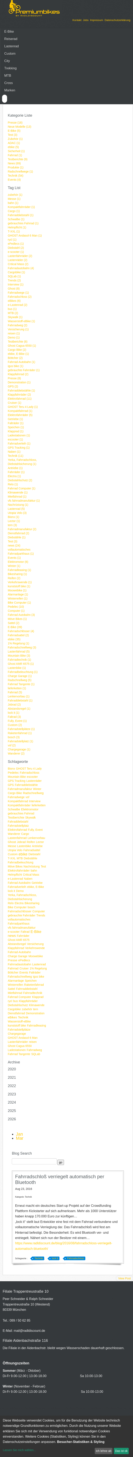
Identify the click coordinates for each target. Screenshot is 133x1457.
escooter (32, 776)
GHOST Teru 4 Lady (29, 768)
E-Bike (9, 31)
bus (15, 1001)
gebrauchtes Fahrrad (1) (23, 223)
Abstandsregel (17, 944)
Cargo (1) (14, 211)
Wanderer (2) (16, 753)
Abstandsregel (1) (19, 708)
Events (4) (14, 179)
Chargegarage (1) (19, 749)
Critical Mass (31, 874)
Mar (19, 1138)
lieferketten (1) (17, 688)
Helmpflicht (15, 874)
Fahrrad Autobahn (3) (21, 614)
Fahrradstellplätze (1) (21, 729)
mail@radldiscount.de (29, 1330)
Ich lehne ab (103, 1451)
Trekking (10, 68)
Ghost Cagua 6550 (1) (22, 345)
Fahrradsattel (31, 850)
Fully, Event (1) (17, 720)
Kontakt (77, 20)
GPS (11, 785)
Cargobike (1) (16, 272)
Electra (19, 903)
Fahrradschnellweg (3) (22, 647)
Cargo (25, 833)
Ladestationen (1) (19, 435)
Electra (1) (14, 476)
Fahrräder (23, 935)
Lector (40, 842)
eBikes (12, 1017)
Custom (9, 53)
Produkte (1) (15, 167)
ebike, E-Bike (35, 886)
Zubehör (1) (15, 139)
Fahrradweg (34, 1050)
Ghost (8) (14, 288)
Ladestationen (17, 1050)
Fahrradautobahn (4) (21, 268)
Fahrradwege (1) (18, 292)
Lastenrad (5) (16, 508)
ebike (23, 854)
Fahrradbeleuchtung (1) (22, 672)
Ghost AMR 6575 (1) (21, 663)
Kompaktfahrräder (19, 805)
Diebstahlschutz (18, 1005)
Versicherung (35, 944)
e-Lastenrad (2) (17, 304)
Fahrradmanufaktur (20, 789)
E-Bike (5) (14, 130)
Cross (8, 83)
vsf (27, 797)
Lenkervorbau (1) (19, 696)
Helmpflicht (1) (17, 227)
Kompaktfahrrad (18, 801)
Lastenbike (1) (17, 667)
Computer (38, 911)
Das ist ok (121, 1451)
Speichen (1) (16, 427)
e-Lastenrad (15, 878)
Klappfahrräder (28, 1001)
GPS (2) (13, 386)
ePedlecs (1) (16, 243)
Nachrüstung (31, 866)
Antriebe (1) (15, 468)
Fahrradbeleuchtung (20, 862)
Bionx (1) (13, 517)
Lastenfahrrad (17, 838)
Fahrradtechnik (32, 993)
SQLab (35, 1054)
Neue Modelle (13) (19, 126)
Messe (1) (14, 198)
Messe (12, 846)
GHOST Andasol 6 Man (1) (25, 235)
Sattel (11, 988)
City (7, 61)
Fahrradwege (16, 797)
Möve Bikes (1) (17, 619)
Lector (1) (14, 521)
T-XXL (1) (14, 231)
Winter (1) (14, 566)
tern (35, 1009)
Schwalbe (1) (16, 219)
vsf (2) (12, 745)
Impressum (96, 20)
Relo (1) (13, 484)
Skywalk (30, 817)
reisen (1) (14, 333)
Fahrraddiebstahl (26, 988)
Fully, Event (35, 829)
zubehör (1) (15, 194)
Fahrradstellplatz (18, 825)
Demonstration (35, 1013)
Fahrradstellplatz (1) (20, 741)
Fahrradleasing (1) (19, 570)
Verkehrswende (35, 948)
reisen (33, 1041)
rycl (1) (12, 239)
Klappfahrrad (16, 948)
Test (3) (12, 134)
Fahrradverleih (17, 886)
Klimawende (36, 1005)
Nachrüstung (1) (18, 504)
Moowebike (36, 956)
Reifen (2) (14, 578)
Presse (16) (15, 122)
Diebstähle (30, 858)
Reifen (31, 842)
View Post (124, 1278)
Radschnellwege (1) (20, 171)
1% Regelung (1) (18, 643)
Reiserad (10, 39)
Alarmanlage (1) (18, 594)
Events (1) (14, 557)
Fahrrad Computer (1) (21, 488)
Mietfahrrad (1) (17, 496)
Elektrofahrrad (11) (20, 398)
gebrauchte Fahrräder (21, 915)
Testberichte (16, 817)
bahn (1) (13, 203)
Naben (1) (14, 451)
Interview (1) (15, 284)
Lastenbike (24, 846)
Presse (12, 960)
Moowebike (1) (17, 590)
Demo (20, 891)
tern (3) (12, 525)
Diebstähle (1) (16, 537)
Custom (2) (15, 725)
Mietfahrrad (15, 993)
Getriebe (37, 882)
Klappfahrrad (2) (18, 374)
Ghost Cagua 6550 (20, 1046)
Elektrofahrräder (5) (20, 415)
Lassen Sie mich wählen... (19, 1450)
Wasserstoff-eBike (19, 1021)
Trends (40, 915)
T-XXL (12, 858)
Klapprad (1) (15, 431)
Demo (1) (14, 337)
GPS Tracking (16, 780)
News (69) (14, 163)
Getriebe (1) (15, 419)
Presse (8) (14, 378)
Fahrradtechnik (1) (19, 659)
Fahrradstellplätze (19, 1029)
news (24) (14, 545)
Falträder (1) (15, 423)
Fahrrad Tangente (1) (21, 684)
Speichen (31, 980)
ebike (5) (13, 147)
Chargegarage (17, 1033)
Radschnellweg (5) (19, 680)
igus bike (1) (15, 366)
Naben (28, 878)
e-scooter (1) (16, 251)
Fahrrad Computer (19, 997)
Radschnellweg (33, 793)
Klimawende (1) (17, 492)
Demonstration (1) (19, 382)
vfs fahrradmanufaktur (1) (24, 500)
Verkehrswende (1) (20, 582)
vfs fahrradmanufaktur (21, 927)
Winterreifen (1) (17, 598)
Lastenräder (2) (17, 260)
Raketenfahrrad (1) (20, 733)
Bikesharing (32, 903)
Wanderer (14, 833)
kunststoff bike (17, 1025)
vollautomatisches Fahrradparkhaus (19, 921)
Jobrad (21, 842)
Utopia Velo (15, 850)
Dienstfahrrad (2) (18, 533)
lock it (11, 891)
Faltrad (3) (14, 716)
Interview (35, 801)
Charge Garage (17, 956)
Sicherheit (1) (16, 151)
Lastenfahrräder (18, 1041)
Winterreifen (15, 984)
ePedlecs (24, 960)
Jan (19, 1134)
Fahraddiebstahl (18, 821)
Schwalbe (14, 809)
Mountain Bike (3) (19, 655)
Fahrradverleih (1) (19, 443)
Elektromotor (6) (18, 561)
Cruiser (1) (14, 402)
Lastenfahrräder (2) (20, 256)
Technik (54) (15, 175)
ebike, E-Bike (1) (18, 353)
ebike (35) (14, 639)
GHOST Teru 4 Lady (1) (23, 406)
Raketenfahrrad (34, 984)
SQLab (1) (14, 276)
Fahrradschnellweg (20, 976)
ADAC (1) (14, 143)
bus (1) (12, 309)
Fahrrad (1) (15, 155)
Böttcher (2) (15, 358)
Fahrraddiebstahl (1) (20, 215)
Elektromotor (29, 809)
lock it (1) (13, 712)
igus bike (38, 976)
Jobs (85, 20)
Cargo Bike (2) (17, 349)
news (12, 936)
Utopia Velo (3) (17, 512)
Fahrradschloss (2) (20, 296)
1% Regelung (38, 968)
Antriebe (37, 846)
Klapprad (38, 997)
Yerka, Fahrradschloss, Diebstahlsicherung (22, 897)
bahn (34, 870)
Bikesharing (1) (17, 574)
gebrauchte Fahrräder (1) (24, 370)
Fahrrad (13, 968)
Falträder (35, 972)
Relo (11, 903)
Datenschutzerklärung (117, 20)
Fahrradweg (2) (17, 325)
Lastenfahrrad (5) (19, 651)
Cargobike (14, 1009)
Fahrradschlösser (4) (21, 631)
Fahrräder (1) (16, 472)
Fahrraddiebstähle (26, 785)
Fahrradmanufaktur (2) (22, 529)
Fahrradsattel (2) (18, 635)
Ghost (12, 842)
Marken (9, 90)
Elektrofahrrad (17, 829)
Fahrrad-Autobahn (19, 952)
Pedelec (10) (16, 606)
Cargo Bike (15, 793)
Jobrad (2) (14, 704)
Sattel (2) (13, 623)
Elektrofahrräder (19, 870)
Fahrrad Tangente (19, 1054)
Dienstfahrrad (16, 1013)
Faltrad (25, 931)
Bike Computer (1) (19, 602)
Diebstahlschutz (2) (20, 480)
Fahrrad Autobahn (19, 882)
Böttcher (13, 972)
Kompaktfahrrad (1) (20, 411)
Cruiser (24, 968)
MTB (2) (13, 313)
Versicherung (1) (18, 329)
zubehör (27, 1009)
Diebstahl (34, 854)
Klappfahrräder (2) (19, 394)
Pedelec (13, 772)
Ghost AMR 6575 (19, 939)
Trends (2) (14, 280)
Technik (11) (15, 455)
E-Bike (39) (15, 627)
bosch (31, 907)
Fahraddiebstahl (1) (20, 700)
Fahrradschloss (29, 772)
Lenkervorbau (36, 838)
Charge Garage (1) (20, 676)
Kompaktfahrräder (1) (21, 207)
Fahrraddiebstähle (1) (21, 390)
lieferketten (38, 805)
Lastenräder (34, 780)
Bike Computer (17, 907)
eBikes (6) (14, 300)
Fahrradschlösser (19, 911)
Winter (37, 789)
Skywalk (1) (15, 317)
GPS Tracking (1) (19, 447)
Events (23, 972)
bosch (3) (14, 737)
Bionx (11, 768)
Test (43, 866)
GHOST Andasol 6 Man (22, 1037)
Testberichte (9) (17, 159)
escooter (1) (15, 439)
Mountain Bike (17, 776)
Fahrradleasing (36, 1025)
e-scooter (14, 931)
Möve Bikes (15, 866)
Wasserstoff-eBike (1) (21, 321)
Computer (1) (16, 610)
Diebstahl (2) (16, 247)
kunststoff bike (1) (19, 586)
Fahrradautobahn (19, 964)
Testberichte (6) (17, 341)
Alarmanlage (16, 980)
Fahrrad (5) (15, 692)
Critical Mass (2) (18, 264)
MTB (7, 75)
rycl (10, 1001)
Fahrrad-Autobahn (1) (21, 362)
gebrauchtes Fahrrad (21, 813)
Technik (23, 1017)
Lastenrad (11, 46)
